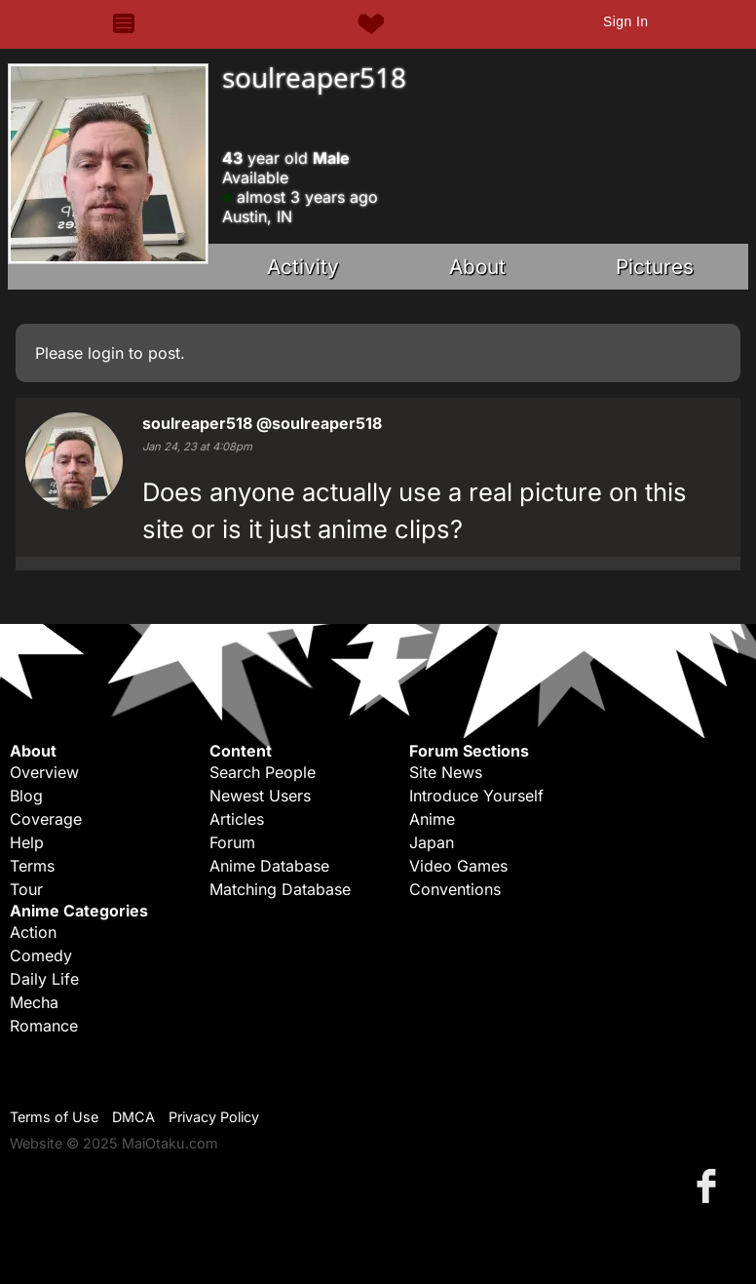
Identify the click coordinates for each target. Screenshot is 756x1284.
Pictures (655, 266)
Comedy (41, 955)
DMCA (133, 1117)
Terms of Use (54, 1117)
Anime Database (269, 865)
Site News (445, 772)
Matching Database (280, 889)
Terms (32, 865)
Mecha (34, 1002)
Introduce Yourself (476, 795)
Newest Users (260, 795)
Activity (303, 266)
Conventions (455, 889)
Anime (432, 819)
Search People (262, 772)
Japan (431, 842)
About (477, 266)
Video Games (458, 865)
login (106, 353)
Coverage (46, 819)
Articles (236, 819)
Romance (44, 1025)
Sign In (625, 21)
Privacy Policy (214, 1117)
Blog (26, 795)
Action (33, 932)
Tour (26, 889)
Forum (232, 842)
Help (27, 842)
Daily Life (44, 979)
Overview (44, 772)
